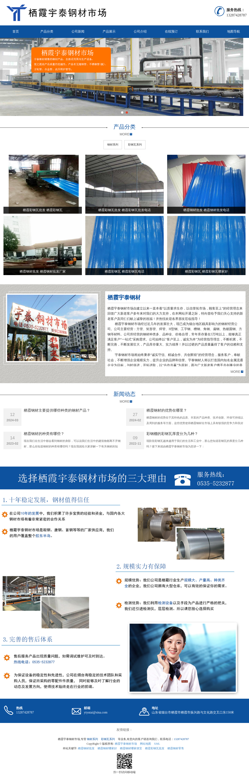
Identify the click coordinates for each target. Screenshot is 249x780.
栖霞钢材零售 (175, 748)
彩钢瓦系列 (135, 144)
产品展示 (109, 31)
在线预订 (171, 31)
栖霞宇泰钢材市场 (126, 743)
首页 (15, 31)
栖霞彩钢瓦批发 (154, 748)
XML (157, 743)
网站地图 (145, 743)
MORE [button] (235, 371)
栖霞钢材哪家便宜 (131, 748)
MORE (124, 134)
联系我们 (202, 31)
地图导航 (233, 31)
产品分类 (46, 31)
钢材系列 (112, 144)
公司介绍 (140, 31)
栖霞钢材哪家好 (107, 748)
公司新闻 (77, 31)
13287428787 (181, 739)
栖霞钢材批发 (86, 748)
